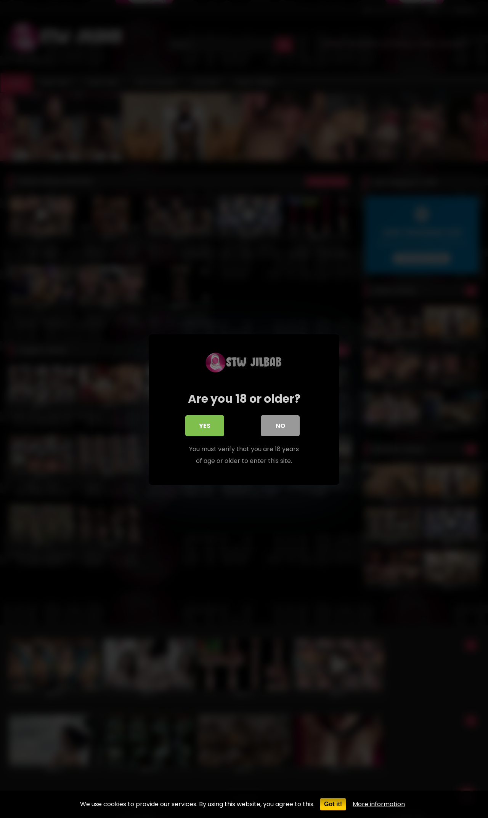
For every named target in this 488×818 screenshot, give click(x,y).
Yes (204, 426)
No (280, 426)
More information (379, 804)
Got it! (333, 804)
